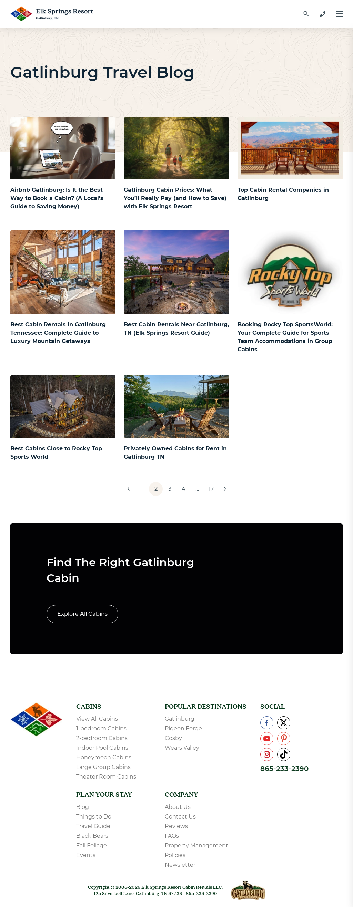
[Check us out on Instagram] (266, 754)
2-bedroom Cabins (102, 738)
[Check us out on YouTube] (266, 738)
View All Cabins (97, 719)
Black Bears (92, 836)
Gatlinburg (179, 719)
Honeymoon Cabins (103, 757)
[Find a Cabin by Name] (306, 14)
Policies (175, 855)
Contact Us (180, 816)
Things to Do (93, 816)
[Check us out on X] (283, 722)
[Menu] (339, 14)
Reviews (176, 826)
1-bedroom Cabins (101, 728)
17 (211, 489)
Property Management (196, 845)
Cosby (173, 738)
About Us (178, 807)
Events (85, 855)
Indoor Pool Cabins (102, 747)
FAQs (172, 836)
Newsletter (180, 865)
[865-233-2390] (322, 14)
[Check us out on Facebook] (266, 722)
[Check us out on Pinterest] (283, 738)
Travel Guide (93, 826)
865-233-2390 (284, 768)
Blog (82, 807)
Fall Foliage (91, 845)
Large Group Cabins (103, 767)
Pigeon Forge (183, 728)
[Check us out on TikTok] (283, 754)
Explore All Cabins (82, 614)
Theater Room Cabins (106, 776)
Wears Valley (182, 747)
